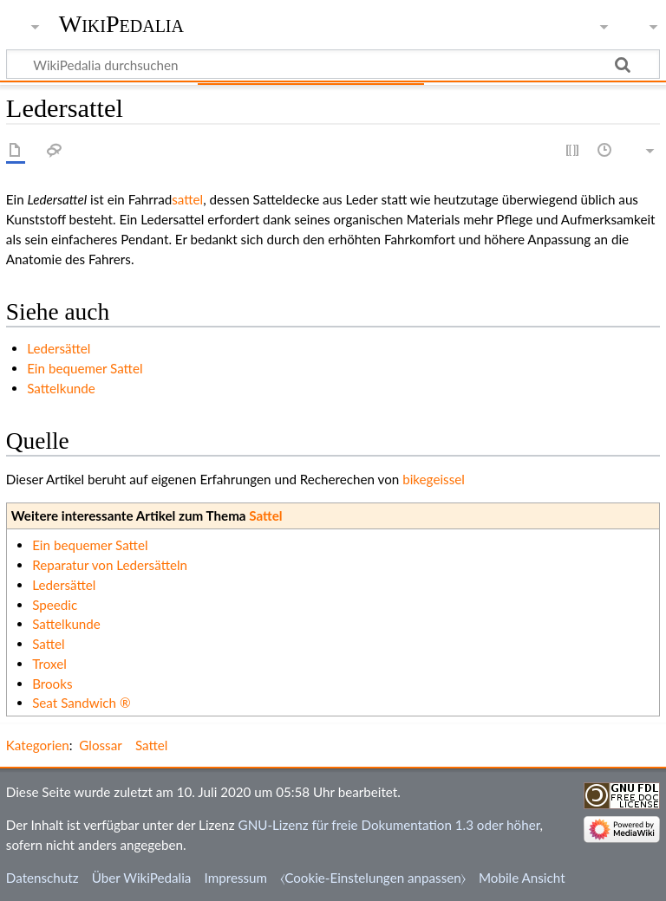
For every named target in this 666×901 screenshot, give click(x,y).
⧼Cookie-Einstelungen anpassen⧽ (373, 877)
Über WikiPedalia (142, 877)
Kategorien (37, 745)
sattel (187, 199)
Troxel (49, 663)
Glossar (100, 745)
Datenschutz (42, 877)
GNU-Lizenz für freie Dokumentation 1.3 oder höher (389, 825)
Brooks (52, 683)
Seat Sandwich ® (81, 702)
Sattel (265, 515)
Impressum (236, 877)
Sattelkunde (61, 388)
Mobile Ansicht (522, 877)
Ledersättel (58, 348)
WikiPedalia (121, 23)
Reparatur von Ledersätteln (109, 565)
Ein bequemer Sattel (84, 368)
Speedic (54, 605)
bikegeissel (433, 479)
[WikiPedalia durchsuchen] (333, 64)
